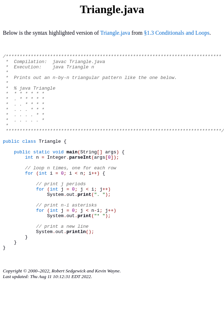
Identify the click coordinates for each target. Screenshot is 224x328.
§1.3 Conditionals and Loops (176, 33)
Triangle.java (115, 33)
